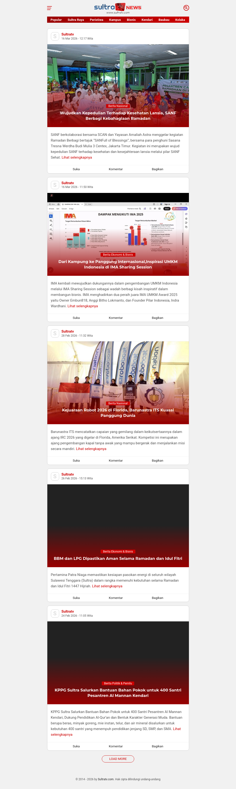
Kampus (115, 20)
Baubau (164, 20)
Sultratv (68, 34)
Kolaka (180, 20)
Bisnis (131, 20)
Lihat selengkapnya (77, 157)
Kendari (147, 20)
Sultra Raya (76, 20)
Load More (118, 759)
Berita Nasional (118, 106)
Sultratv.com (106, 779)
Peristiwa (96, 20)
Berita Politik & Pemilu (118, 683)
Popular (56, 20)
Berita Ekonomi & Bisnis (118, 254)
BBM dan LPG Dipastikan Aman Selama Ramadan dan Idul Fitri (118, 558)
